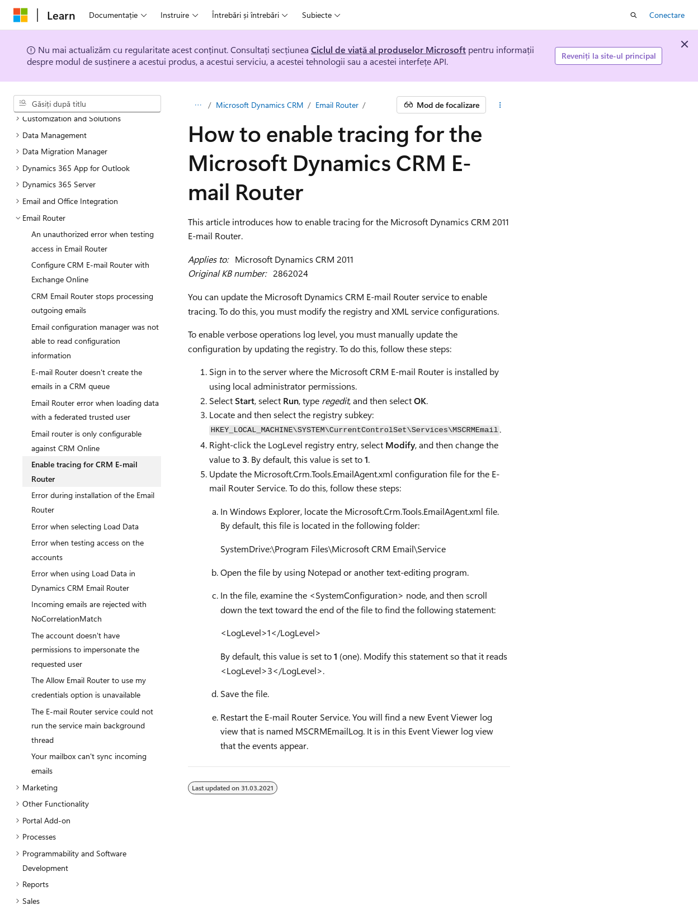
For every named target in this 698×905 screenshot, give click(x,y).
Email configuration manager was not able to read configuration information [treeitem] (95, 294)
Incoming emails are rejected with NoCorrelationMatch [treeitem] (89, 564)
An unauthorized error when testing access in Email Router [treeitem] (92, 194)
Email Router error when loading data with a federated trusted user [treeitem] (95, 363)
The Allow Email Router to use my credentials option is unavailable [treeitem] (88, 640)
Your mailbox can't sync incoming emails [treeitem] (89, 716)
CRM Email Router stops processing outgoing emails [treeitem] (92, 256)
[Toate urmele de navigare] (197, 105)
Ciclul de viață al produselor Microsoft (388, 49)
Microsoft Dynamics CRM (260, 104)
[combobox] (87, 104)
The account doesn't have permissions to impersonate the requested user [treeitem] (85, 603)
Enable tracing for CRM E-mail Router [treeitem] (84, 425)
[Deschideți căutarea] (633, 15)
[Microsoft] (20, 15)
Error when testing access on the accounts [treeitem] (87, 503)
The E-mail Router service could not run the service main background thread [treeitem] (92, 679)
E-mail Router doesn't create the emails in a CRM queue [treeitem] (86, 332)
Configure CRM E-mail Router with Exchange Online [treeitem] (90, 225)
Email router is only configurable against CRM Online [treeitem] (86, 394)
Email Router (337, 104)
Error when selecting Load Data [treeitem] (85, 480)
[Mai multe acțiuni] (500, 105)
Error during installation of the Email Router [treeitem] (92, 455)
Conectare (667, 15)
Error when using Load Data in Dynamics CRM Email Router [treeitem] (83, 534)
